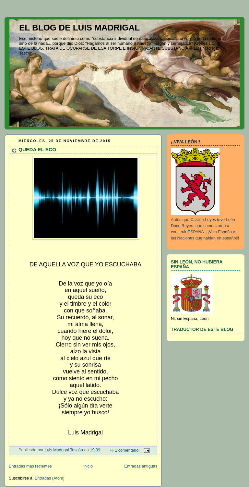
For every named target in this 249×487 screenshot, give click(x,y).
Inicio (88, 466)
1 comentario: (128, 450)
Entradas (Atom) (50, 478)
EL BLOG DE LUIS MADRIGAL (79, 27)
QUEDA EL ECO (37, 149)
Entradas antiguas (140, 466)
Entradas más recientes (30, 466)
